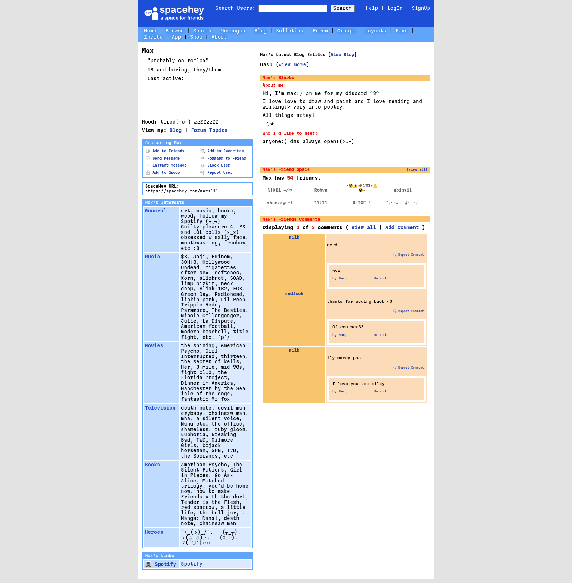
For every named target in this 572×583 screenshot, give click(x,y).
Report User (216, 173)
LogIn (394, 8)
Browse (175, 30)
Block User (215, 165)
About (219, 36)
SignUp (421, 8)
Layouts (375, 30)
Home (150, 30)
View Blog (342, 54)
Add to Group (163, 173)
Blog (261, 30)
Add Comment (402, 227)
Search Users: (235, 8)
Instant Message (166, 165)
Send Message (163, 158)
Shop (196, 36)
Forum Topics (209, 130)
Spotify (160, 564)
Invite (153, 36)
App (176, 36)
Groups (346, 30)
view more (292, 64)
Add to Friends (165, 151)
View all (364, 227)
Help (372, 8)
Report (380, 278)
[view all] (417, 169)
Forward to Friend (223, 158)
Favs (401, 30)
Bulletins (290, 30)
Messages (233, 30)
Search (342, 8)
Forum (320, 30)
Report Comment (408, 254)
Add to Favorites (222, 151)
